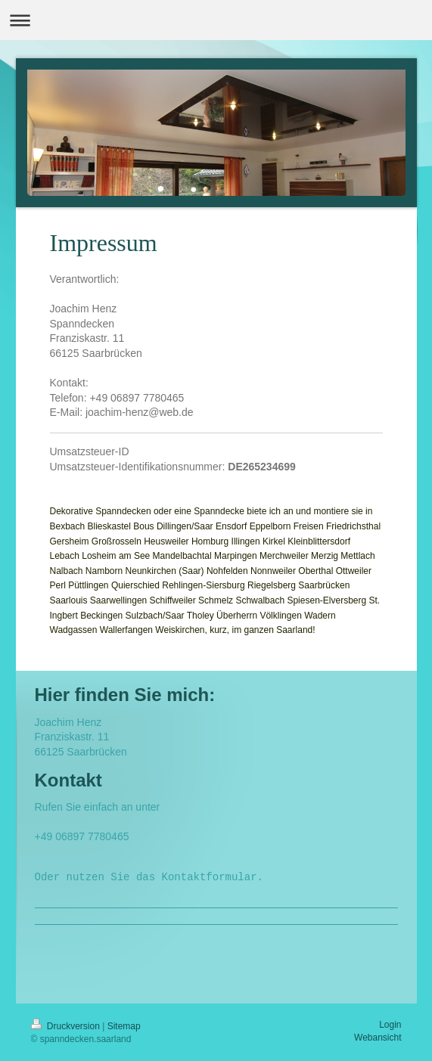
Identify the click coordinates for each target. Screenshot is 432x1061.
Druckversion (67, 1026)
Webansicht (377, 1037)
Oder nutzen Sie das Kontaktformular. (149, 877)
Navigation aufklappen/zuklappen (216, 20)
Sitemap (124, 1026)
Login (390, 1024)
